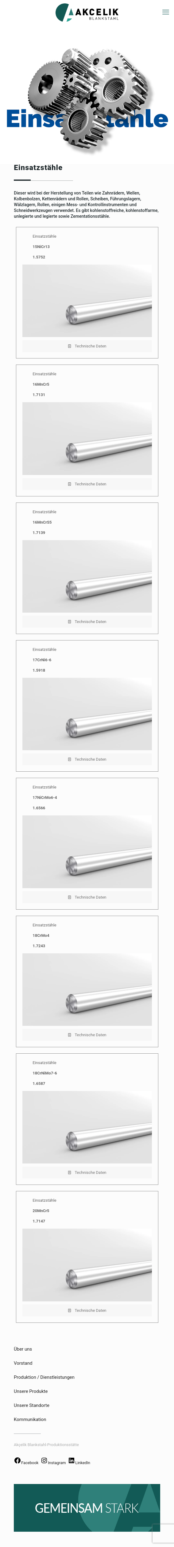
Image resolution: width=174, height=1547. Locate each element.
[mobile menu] (165, 12)
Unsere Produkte (31, 1391)
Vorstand (23, 1363)
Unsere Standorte (31, 1405)
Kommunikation (30, 1419)
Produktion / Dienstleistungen (44, 1377)
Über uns (23, 1349)
